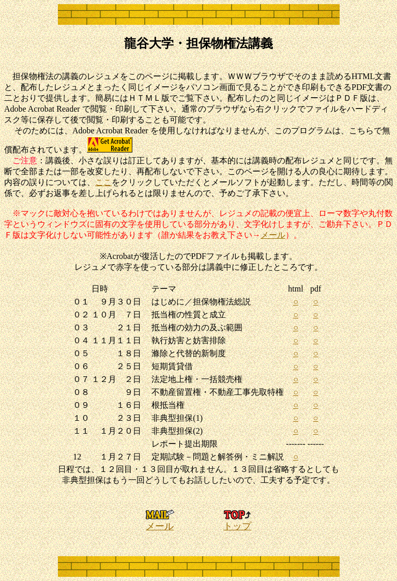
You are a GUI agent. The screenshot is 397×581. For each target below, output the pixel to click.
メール (273, 235)
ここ (103, 182)
